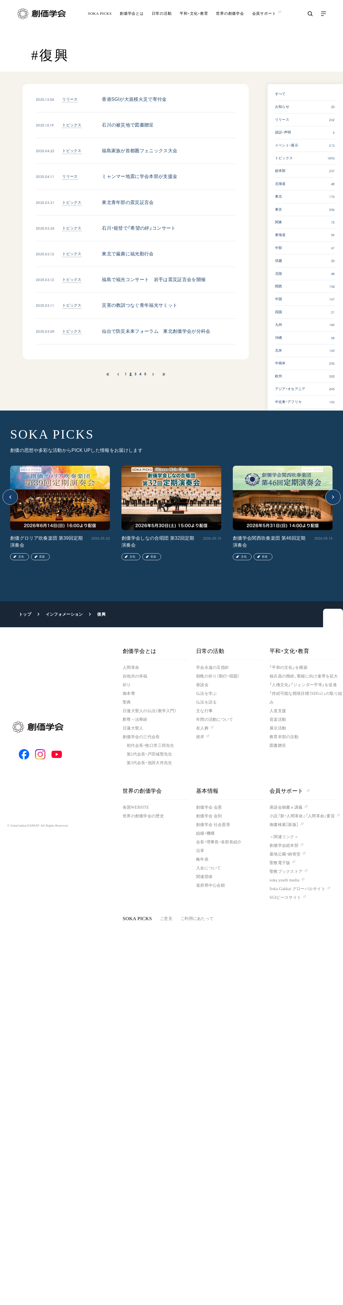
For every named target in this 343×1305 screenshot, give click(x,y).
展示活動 (278, 728)
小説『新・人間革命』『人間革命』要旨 (302, 816)
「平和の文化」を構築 (288, 667)
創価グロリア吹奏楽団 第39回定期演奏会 (46, 541)
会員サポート (290, 791)
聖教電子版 (280, 863)
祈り (127, 685)
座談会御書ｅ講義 (286, 807)
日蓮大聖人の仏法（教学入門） (149, 711)
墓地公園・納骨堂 (285, 854)
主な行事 (204, 711)
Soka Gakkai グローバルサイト (297, 889)
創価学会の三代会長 (141, 737)
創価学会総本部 (284, 845)
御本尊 (129, 693)
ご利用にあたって (196, 918)
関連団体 (204, 877)
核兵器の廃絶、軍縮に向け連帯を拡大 (304, 676)
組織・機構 (205, 833)
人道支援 (278, 711)
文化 (21, 556)
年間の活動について (214, 719)
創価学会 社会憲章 (213, 825)
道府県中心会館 (210, 885)
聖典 (127, 702)
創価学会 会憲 (209, 807)
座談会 (202, 685)
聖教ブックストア (286, 871)
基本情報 (207, 791)
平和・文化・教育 (194, 18)
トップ (25, 614)
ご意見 (166, 918)
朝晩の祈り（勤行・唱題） (217, 676)
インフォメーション (64, 614)
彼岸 (200, 737)
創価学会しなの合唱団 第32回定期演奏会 (157, 541)
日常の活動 (162, 18)
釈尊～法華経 (135, 719)
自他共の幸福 (135, 676)
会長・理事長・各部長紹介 (218, 842)
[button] (10, 497)
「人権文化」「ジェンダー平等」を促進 (303, 685)
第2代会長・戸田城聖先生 (149, 754)
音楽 (42, 556)
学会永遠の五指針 (212, 667)
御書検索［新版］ (284, 825)
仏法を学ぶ (206, 693)
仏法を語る (206, 702)
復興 (101, 614)
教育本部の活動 (284, 737)
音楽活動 (278, 719)
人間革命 (131, 667)
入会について (208, 868)
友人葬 (202, 728)
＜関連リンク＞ (284, 837)
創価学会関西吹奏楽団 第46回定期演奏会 (269, 541)
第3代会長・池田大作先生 (149, 763)
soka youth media (284, 880)
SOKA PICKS (100, 18)
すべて (280, 94)
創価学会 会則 (209, 816)
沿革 (200, 851)
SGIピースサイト (285, 897)
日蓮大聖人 (133, 728)
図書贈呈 (278, 745)
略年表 (202, 859)
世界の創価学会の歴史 (143, 816)
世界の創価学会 (230, 18)
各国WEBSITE (136, 807)
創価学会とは (132, 18)
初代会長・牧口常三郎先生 (150, 745)
